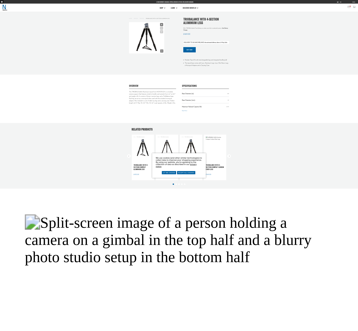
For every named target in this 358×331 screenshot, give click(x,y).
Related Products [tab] (142, 129)
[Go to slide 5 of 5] (129, 156)
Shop (162, 8)
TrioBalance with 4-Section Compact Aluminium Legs (141, 167)
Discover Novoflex (190, 8)
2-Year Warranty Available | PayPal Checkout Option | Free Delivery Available (174, 2)
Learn (174, 8)
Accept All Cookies (186, 173)
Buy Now (189, 50)
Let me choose (169, 173)
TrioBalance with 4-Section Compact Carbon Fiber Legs (215, 167)
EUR (340, 2)
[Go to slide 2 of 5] (229, 156)
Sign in (353, 2)
